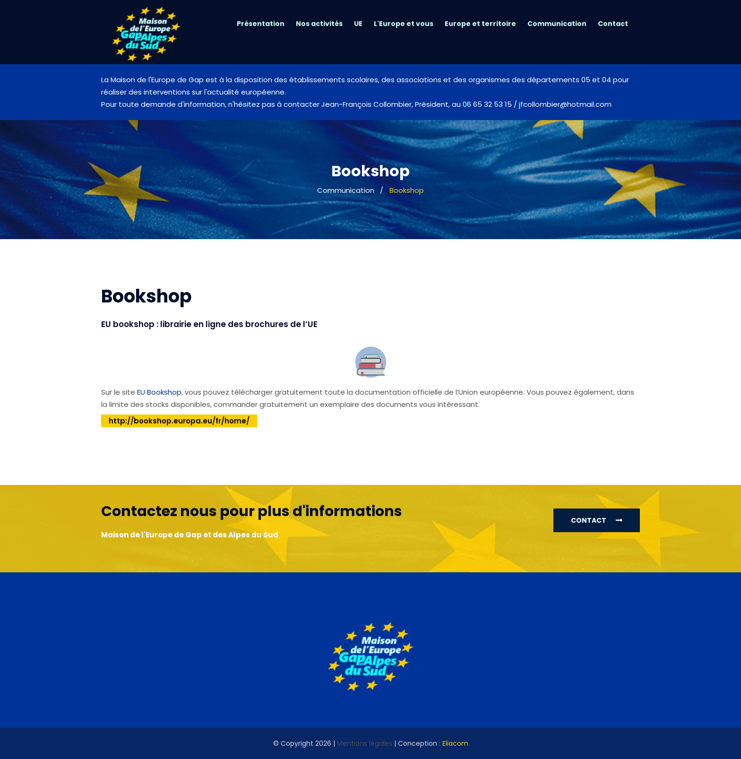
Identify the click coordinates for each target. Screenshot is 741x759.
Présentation (260, 23)
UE (358, 23)
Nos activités (319, 23)
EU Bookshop (159, 392)
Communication (556, 23)
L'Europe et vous (403, 23)
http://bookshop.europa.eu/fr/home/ (179, 421)
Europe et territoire (480, 23)
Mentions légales (364, 743)
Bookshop (406, 190)
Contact (613, 23)
